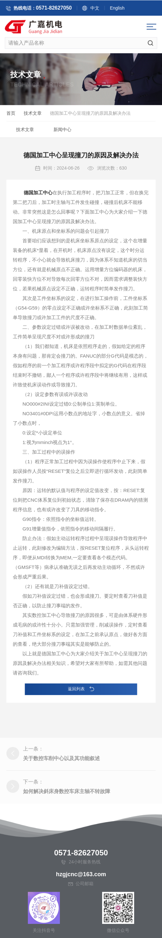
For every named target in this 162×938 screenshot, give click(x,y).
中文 (99, 9)
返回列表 (81, 689)
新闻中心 (62, 130)
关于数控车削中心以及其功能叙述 (61, 779)
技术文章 (33, 114)
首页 (10, 114)
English (121, 9)
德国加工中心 (38, 207)
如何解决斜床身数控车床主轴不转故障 (66, 812)
